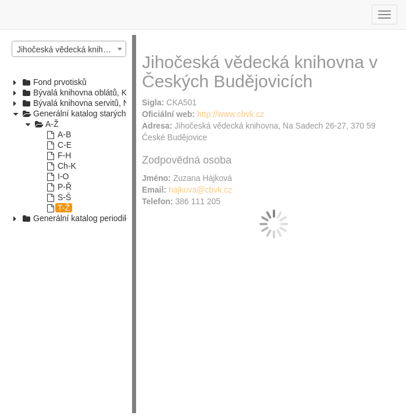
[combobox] (69, 49)
